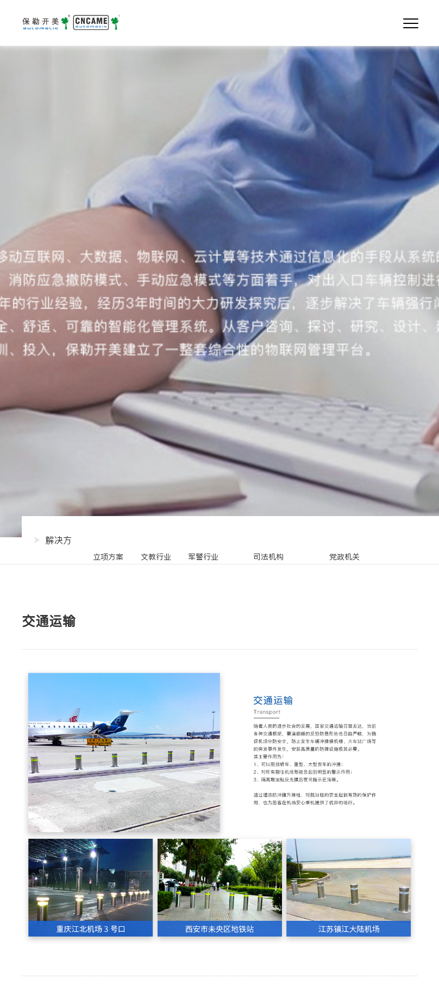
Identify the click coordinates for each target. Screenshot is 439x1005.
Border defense (268, 557)
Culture (156, 557)
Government (344, 557)
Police (203, 557)
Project (108, 557)
